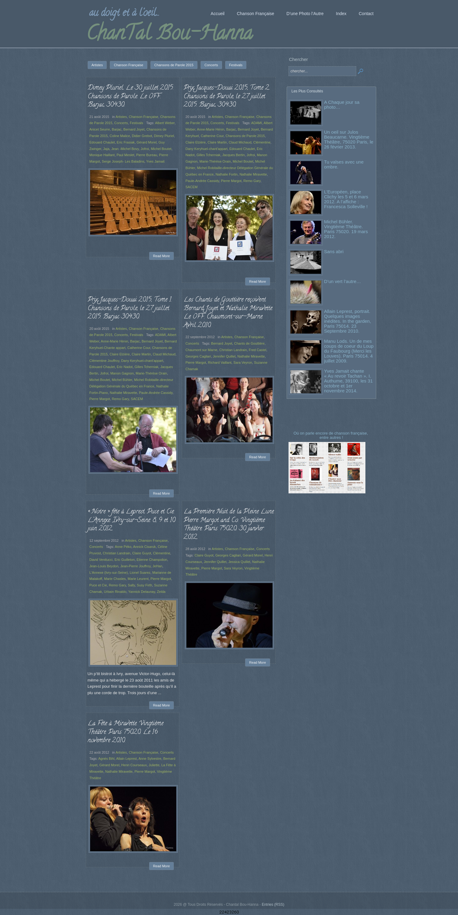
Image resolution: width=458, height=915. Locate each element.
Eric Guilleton (124, 559)
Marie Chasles (115, 579)
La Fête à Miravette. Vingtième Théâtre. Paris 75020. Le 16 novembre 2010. (125, 732)
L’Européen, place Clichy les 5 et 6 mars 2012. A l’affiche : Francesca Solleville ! (346, 199)
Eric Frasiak (126, 142)
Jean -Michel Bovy (125, 149)
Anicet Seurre (100, 129)
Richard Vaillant (220, 362)
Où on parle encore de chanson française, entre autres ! (331, 435)
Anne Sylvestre (149, 758)
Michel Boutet (161, 149)
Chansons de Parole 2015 (245, 136)
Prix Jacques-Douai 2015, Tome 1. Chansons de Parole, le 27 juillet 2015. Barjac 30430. (130, 308)
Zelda (161, 591)
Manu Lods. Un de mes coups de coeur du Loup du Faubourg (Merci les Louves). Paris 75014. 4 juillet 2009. (349, 350)
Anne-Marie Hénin (210, 129)
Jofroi (145, 149)
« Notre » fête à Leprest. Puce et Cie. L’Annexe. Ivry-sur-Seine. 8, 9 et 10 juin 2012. (131, 520)
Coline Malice (120, 136)
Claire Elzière (195, 142)
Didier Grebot (142, 136)
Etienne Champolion (152, 559)
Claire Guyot (141, 553)
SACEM (191, 187)
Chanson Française (143, 117)
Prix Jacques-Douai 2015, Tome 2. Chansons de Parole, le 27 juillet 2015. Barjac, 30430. (227, 96)
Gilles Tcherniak (209, 155)
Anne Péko (123, 547)
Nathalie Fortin (227, 174)
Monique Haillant (102, 155)
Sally (131, 585)
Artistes (121, 117)
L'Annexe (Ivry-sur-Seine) (109, 572)
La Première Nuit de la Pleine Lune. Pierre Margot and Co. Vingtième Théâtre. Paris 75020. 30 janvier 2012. (229, 525)
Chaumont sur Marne (201, 350)
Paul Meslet (125, 155)
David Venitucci (101, 559)
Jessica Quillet (239, 562)
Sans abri (334, 251)
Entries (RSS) (273, 904)
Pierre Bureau (146, 155)
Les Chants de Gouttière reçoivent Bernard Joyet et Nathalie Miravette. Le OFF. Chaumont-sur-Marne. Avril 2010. (228, 313)
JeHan (157, 566)
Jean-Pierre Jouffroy (135, 566)
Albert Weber (165, 123)
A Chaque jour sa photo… (342, 104)
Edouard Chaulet (102, 142)
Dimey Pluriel (164, 136)
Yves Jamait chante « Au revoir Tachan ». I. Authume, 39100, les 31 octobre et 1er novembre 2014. (348, 380)
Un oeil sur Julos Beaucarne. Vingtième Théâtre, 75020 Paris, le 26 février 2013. (348, 139)
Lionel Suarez (140, 572)
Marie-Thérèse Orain (215, 161)
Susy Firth (144, 585)
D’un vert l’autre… (342, 281)
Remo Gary (252, 181)
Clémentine (261, 142)
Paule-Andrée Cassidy (202, 181)
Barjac (116, 129)
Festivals (136, 123)
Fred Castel (257, 350)
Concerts (121, 123)
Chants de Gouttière (249, 343)
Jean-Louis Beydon (104, 566)
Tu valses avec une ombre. (344, 164)
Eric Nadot (125, 367)
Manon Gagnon (122, 373)
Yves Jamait (155, 161)
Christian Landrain (233, 350)
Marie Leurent (138, 579)
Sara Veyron (242, 362)
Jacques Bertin (233, 155)
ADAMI (256, 123)
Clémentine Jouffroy (104, 360)
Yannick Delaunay (141, 591)
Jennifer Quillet (224, 356)
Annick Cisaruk (144, 547)
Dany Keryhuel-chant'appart (206, 149)
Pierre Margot (231, 181)
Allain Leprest (126, 758)
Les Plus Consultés (307, 91)
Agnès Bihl (106, 758)
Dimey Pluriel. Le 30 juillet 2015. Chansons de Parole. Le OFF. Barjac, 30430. (130, 96)
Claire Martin (217, 142)
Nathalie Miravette (253, 174)
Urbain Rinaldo (115, 591)
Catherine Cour (212, 136)
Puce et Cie (98, 585)
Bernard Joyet (134, 129)
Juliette (154, 765)
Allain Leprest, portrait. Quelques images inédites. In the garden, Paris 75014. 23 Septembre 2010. (347, 321)
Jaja (106, 149)
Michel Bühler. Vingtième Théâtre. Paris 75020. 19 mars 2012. (346, 229)
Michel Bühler (122, 380)
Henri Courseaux (134, 765)
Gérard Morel (147, 142)
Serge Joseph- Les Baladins (123, 161)
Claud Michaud (240, 142)
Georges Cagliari (198, 356)
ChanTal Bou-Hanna (169, 35)
